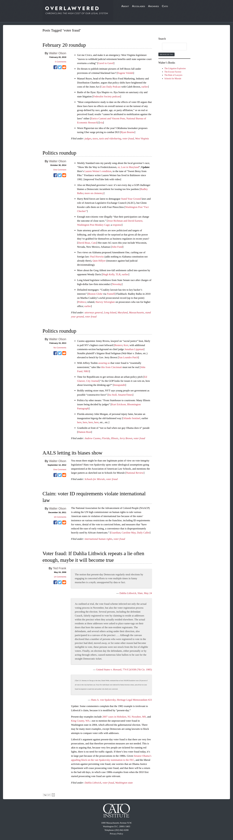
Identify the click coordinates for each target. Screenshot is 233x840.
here (79, 422)
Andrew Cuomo (93, 438)
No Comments (59, 347)
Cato (165, 6)
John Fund (117, 246)
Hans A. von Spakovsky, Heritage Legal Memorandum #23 (121, 699)
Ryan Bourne (128, 132)
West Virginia (142, 138)
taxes (95, 138)
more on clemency (94, 193)
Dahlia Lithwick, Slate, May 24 (135, 593)
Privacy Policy (116, 833)
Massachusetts (136, 312)
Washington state (124, 782)
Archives (153, 6)
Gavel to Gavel (106, 63)
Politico (82, 302)
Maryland (122, 312)
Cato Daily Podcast (111, 86)
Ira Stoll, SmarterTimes (120, 394)
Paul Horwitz (97, 256)
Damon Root (84, 432)
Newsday (117, 284)
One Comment (59, 170)
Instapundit (119, 385)
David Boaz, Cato (87, 242)
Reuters (118, 345)
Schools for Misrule (95, 479)
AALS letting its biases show (73, 453)
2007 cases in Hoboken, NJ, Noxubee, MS (124, 716)
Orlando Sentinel (131, 418)
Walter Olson (57, 53)
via (101, 122)
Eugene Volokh (125, 73)
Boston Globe (95, 293)
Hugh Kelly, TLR (112, 274)
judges (88, 138)
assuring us (104, 363)
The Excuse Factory (172, 72)
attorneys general (94, 312)
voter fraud (128, 138)
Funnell (111, 293)
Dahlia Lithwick (93, 782)
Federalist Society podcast (106, 96)
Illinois (114, 438)
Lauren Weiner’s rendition (97, 171)
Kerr (126, 345)
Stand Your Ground (131, 198)
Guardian (115, 532)
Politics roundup (59, 153)
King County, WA (80, 720)
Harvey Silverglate (105, 302)
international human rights (98, 539)
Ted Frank (59, 568)
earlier (144, 86)
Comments (60, 62)
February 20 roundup (64, 45)
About (125, 6)
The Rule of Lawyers (173, 75)
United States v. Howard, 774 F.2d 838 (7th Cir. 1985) (124, 669)
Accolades (138, 6)
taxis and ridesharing (110, 138)
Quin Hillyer (99, 260)
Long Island (110, 312)
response (117, 224)
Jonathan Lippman (133, 349)
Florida (106, 438)
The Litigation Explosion (175, 68)
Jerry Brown (125, 438)
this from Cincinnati (111, 367)
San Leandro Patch (128, 357)
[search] (171, 47)
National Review (135, 472)
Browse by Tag (166, 54)
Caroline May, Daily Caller (136, 532)
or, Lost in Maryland (128, 167)
